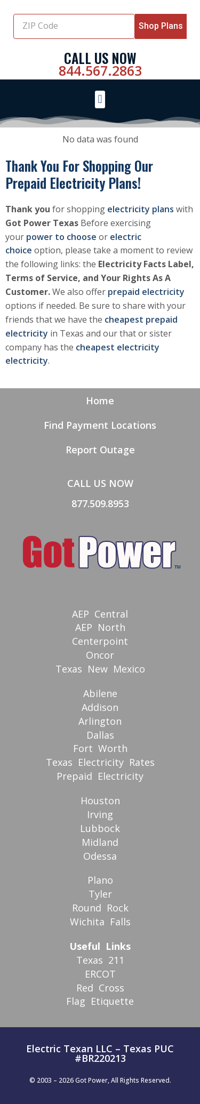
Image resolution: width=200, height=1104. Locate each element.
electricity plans (140, 209)
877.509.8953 (100, 503)
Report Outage (100, 449)
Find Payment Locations (100, 425)
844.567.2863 (100, 70)
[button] (100, 99)
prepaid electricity (146, 292)
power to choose (61, 237)
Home (100, 400)
